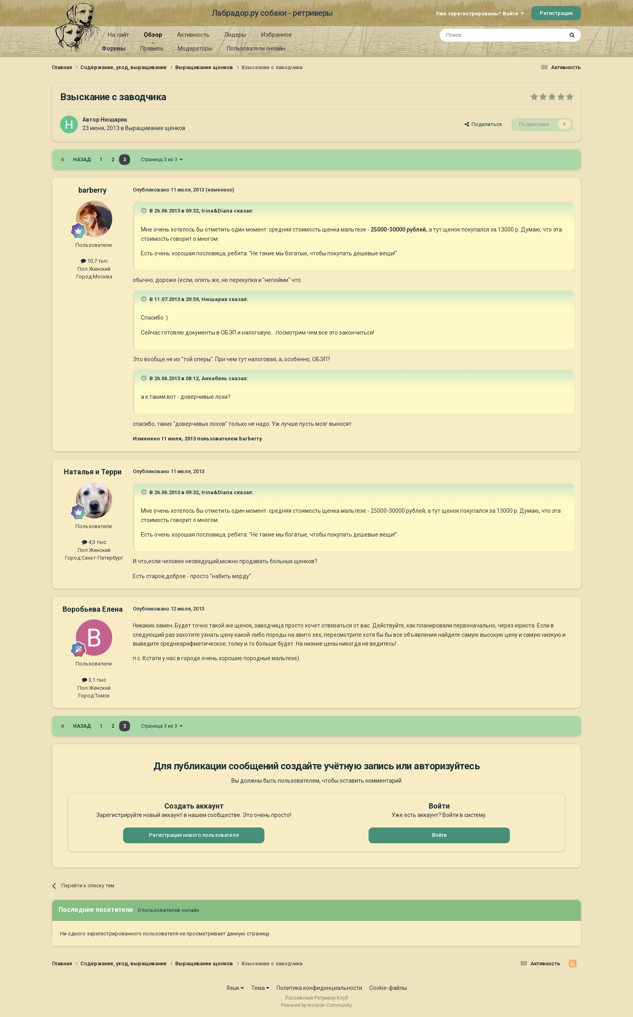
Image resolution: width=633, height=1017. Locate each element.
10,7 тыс (94, 261)
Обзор (153, 37)
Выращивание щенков (155, 128)
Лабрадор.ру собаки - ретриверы (272, 13)
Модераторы (195, 48)
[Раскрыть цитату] (144, 210)
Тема (260, 988)
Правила (151, 48)
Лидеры (235, 34)
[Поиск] (483, 35)
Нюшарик (114, 119)
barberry (92, 190)
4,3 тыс (94, 542)
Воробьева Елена (93, 609)
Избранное (276, 34)
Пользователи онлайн (256, 48)
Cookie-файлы (388, 988)
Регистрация (556, 13)
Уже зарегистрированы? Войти (480, 14)
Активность (193, 34)
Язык (235, 988)
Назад (82, 159)
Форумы (114, 48)
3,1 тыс (94, 680)
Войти (439, 835)
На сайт (118, 34)
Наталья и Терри (93, 471)
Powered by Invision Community (316, 1005)
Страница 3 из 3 (161, 159)
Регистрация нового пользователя (194, 835)
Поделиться (483, 124)
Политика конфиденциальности (319, 988)
